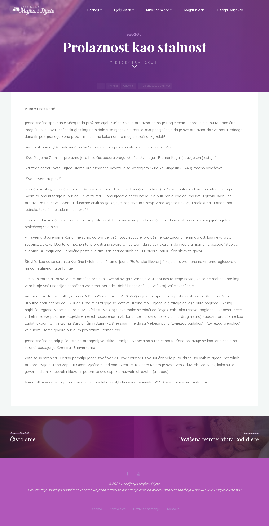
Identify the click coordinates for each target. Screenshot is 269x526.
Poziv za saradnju (146, 509)
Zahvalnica (117, 509)
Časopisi (134, 33)
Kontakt (173, 509)
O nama (96, 509)
